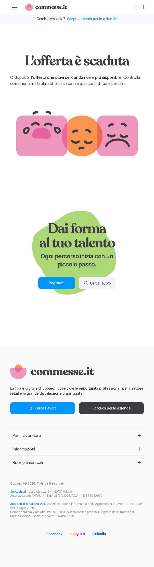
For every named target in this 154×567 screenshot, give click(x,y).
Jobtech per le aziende (111, 408)
